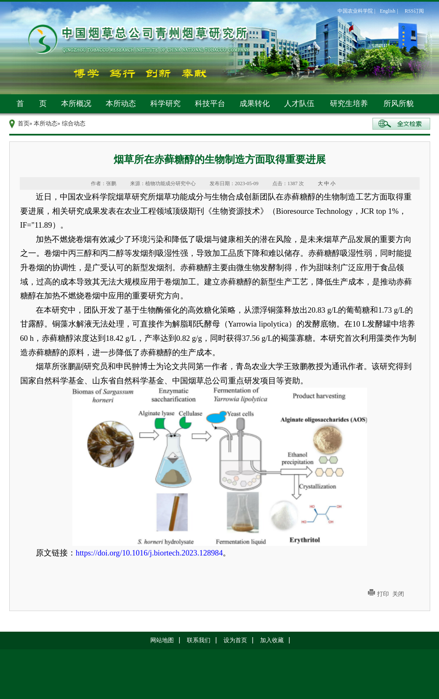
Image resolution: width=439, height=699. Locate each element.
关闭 (398, 594)
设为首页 (235, 640)
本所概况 (76, 103)
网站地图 (162, 640)
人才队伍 (299, 103)
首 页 (31, 103)
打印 (383, 594)
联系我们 (198, 640)
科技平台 (210, 103)
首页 (23, 123)
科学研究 (165, 103)
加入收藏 (272, 640)
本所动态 (121, 103)
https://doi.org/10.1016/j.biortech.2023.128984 (149, 552)
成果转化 (254, 103)
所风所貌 (398, 103)
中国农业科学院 (355, 11)
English (388, 11)
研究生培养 (349, 103)
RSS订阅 (414, 11)
